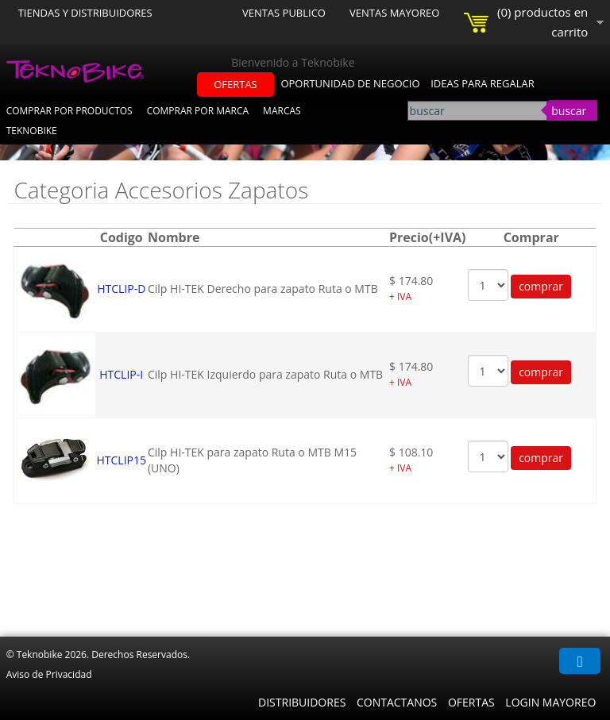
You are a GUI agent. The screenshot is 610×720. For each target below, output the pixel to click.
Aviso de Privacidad (49, 674)
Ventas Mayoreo (394, 13)
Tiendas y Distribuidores (85, 13)
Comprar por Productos (69, 110)
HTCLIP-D (121, 288)
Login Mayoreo (550, 702)
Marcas (282, 110)
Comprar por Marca (198, 110)
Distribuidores (302, 702)
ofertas (235, 84)
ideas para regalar (482, 83)
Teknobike (31, 130)
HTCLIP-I (121, 374)
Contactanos (397, 702)
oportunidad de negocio (349, 83)
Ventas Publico (284, 13)
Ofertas (471, 702)
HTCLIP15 (121, 460)
